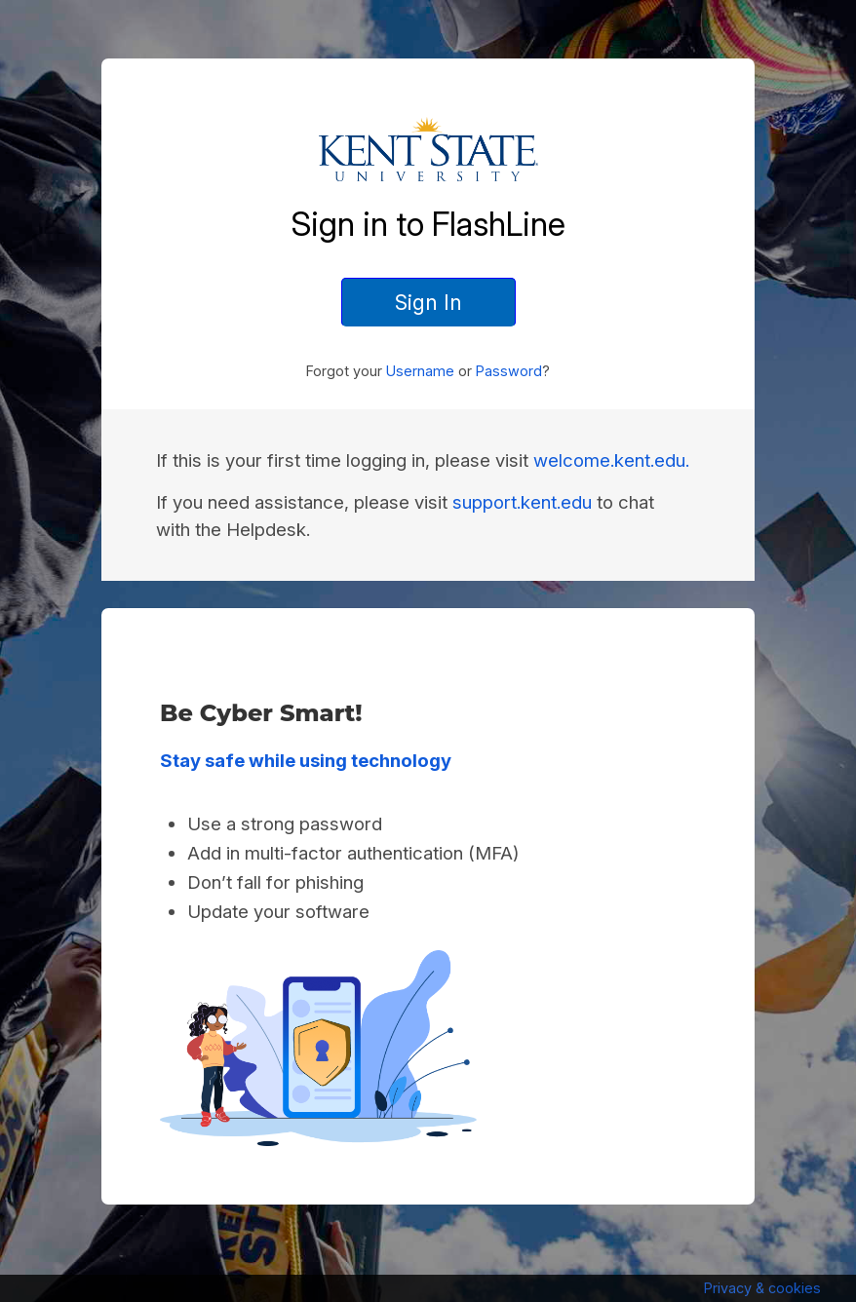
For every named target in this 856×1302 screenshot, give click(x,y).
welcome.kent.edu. (611, 460)
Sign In (428, 302)
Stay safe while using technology (305, 760)
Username (420, 371)
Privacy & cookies (762, 1288)
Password (509, 371)
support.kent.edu (522, 502)
